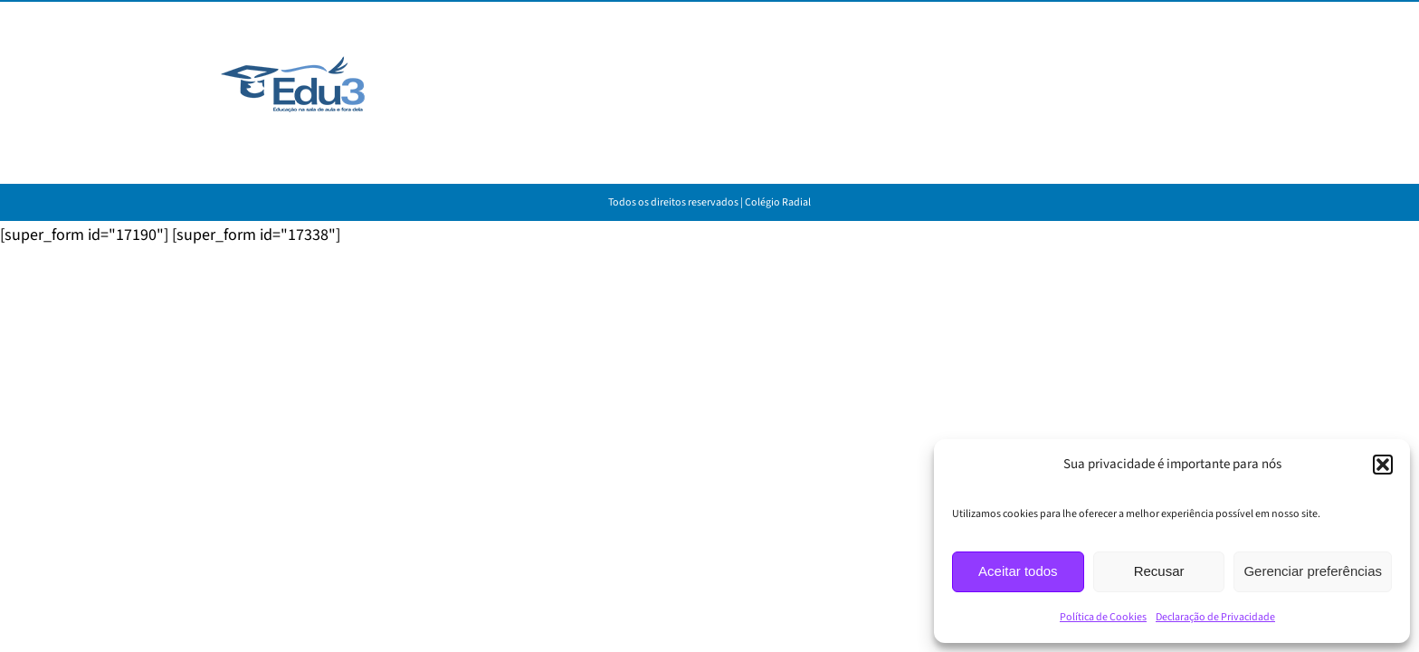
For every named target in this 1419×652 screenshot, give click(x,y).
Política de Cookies (1103, 617)
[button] (1383, 464)
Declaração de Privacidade (1215, 617)
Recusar (1159, 571)
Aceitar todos (1018, 571)
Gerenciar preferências (1312, 571)
